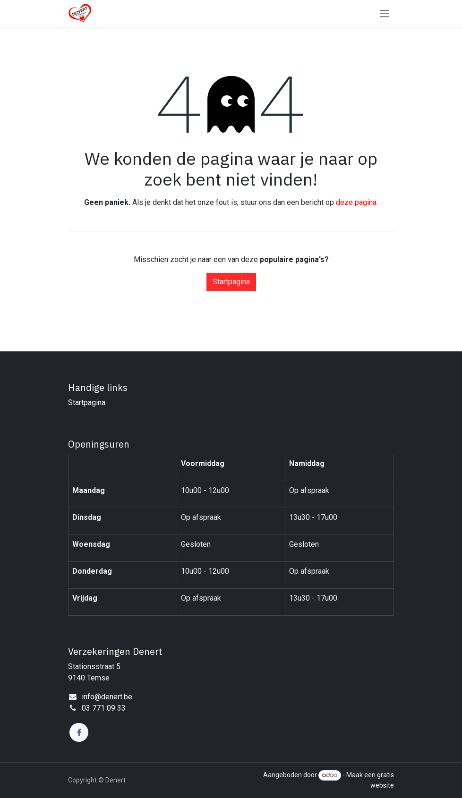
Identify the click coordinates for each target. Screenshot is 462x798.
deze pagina (356, 202)
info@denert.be (107, 696)
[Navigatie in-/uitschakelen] (384, 13)
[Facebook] (78, 732)
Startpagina (231, 281)
